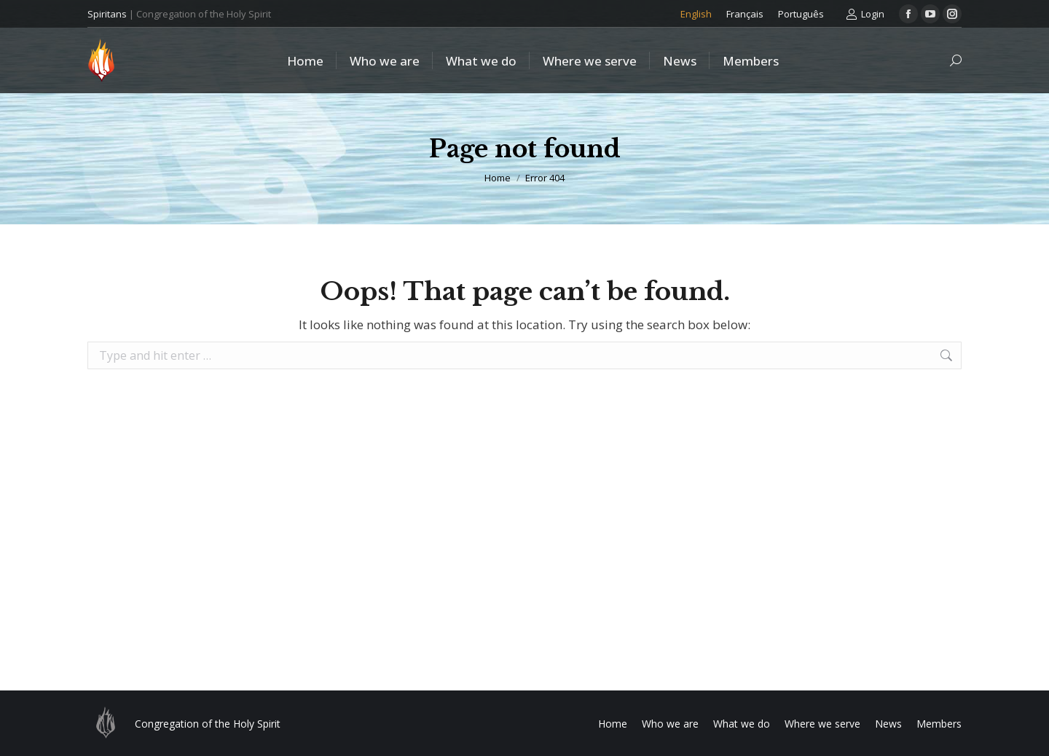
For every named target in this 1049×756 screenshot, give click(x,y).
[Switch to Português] (801, 14)
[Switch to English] (696, 14)
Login (865, 14)
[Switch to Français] (745, 14)
